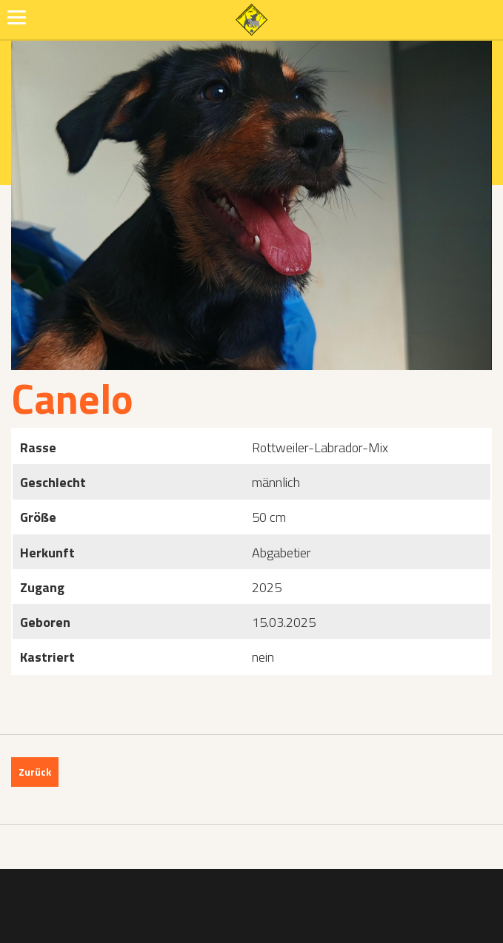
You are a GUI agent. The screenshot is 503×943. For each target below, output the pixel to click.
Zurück (35, 771)
